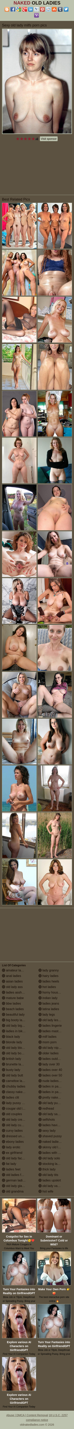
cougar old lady (14, 1108)
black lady (11, 1036)
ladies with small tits (54, 1152)
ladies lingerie (50, 1025)
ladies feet (11, 1169)
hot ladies (47, 987)
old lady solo (49, 1158)
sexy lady (47, 1130)
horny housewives (53, 992)
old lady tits (48, 1175)
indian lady (48, 998)
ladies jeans (48, 1003)
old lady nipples (51, 1047)
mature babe (13, 998)
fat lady (9, 1163)
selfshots (46, 1119)
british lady (11, 1058)
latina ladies (48, 1009)
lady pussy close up (18, 1103)
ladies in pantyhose (53, 1092)
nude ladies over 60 (54, 1081)
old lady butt (12, 1075)
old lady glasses (15, 1186)
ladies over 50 (50, 1075)
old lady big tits (14, 1025)
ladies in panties (51, 1086)
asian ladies (12, 981)
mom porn (47, 1042)
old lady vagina (51, 1186)
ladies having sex (52, 1125)
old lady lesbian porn (54, 1020)
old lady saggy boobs (55, 1114)
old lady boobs (14, 1053)
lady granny (48, 970)
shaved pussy (50, 1136)
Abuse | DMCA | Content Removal (27, 1415)
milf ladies (47, 1036)
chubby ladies (13, 1086)
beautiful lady (13, 1014)
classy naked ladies (17, 1092)
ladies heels (48, 981)
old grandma (12, 1191)
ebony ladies (13, 1141)
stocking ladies (50, 1163)
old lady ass (12, 987)
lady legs (46, 1014)
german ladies (14, 1180)
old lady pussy (50, 1103)
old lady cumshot (16, 1125)
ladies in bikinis (14, 1031)
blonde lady (12, 1042)
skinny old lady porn (54, 1147)
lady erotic (11, 1147)
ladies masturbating (54, 1031)
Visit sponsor (49, 138)
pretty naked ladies (53, 1097)
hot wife (45, 1191)
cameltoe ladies (15, 1081)
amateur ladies (14, 970)
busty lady (11, 1070)
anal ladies (11, 976)
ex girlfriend (12, 1152)
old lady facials (14, 1158)
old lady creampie (16, 1119)
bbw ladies (11, 1003)
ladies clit (10, 1097)
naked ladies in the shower (55, 1141)
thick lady (47, 1169)
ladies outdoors (51, 1058)
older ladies (48, 1053)
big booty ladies (15, 1020)
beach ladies (13, 1009)
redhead (46, 1108)
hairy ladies (48, 976)
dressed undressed (17, 1136)
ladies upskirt (49, 1180)
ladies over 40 (50, 1070)
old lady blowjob (15, 1047)
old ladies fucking (16, 1175)
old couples (12, 1114)
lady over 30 (49, 1064)
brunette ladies (14, 1064)
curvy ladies (12, 1130)
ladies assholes (15, 992)
